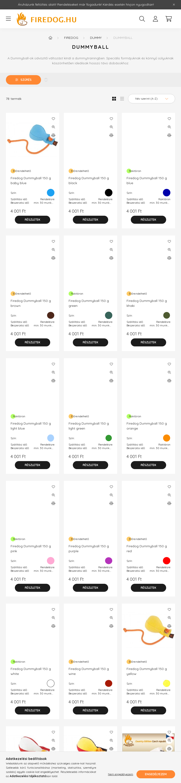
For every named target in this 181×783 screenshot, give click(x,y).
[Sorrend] (151, 98)
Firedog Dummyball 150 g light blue (31, 425)
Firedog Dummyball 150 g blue (147, 180)
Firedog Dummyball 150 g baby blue (31, 180)
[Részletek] (32, 220)
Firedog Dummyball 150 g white (31, 671)
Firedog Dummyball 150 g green (89, 303)
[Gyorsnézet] (53, 126)
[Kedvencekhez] (53, 118)
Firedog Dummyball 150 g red (147, 548)
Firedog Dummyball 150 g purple (89, 548)
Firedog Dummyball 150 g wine (89, 671)
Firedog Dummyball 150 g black (89, 180)
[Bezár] (173, 4)
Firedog (71, 38)
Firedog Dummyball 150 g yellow (147, 671)
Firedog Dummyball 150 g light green (89, 425)
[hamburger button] (8, 19)
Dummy (96, 38)
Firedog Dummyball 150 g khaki (147, 303)
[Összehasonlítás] (53, 135)
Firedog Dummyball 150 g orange (147, 425)
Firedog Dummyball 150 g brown (31, 303)
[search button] (142, 19)
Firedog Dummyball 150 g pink (31, 548)
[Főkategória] (50, 38)
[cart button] (168, 19)
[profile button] (155, 19)
